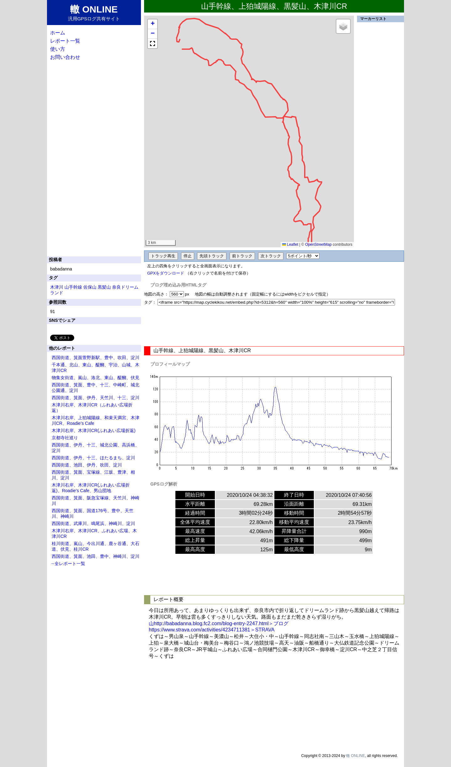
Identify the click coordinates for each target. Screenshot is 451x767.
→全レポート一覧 (67, 563)
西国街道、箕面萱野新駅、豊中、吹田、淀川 (95, 357)
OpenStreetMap (318, 244)
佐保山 (89, 287)
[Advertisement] (274, 326)
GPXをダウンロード (165, 273)
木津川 (56, 287)
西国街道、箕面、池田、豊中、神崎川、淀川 (95, 556)
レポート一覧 (65, 41)
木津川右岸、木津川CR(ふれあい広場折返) (94, 430)
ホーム (57, 32)
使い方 (57, 49)
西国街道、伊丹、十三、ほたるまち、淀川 (93, 457)
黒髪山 (104, 287)
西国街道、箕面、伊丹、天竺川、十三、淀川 (95, 397)
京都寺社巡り (65, 437)
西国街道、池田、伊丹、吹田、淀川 (87, 464)
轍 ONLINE (355, 756)
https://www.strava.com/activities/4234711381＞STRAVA (211, 629)
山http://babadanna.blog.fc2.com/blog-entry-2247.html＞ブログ (218, 623)
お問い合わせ (65, 57)
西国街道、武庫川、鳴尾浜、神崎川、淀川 (93, 523)
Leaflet (290, 244)
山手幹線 (73, 287)
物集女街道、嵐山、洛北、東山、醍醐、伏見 (95, 377)
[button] (152, 24)
